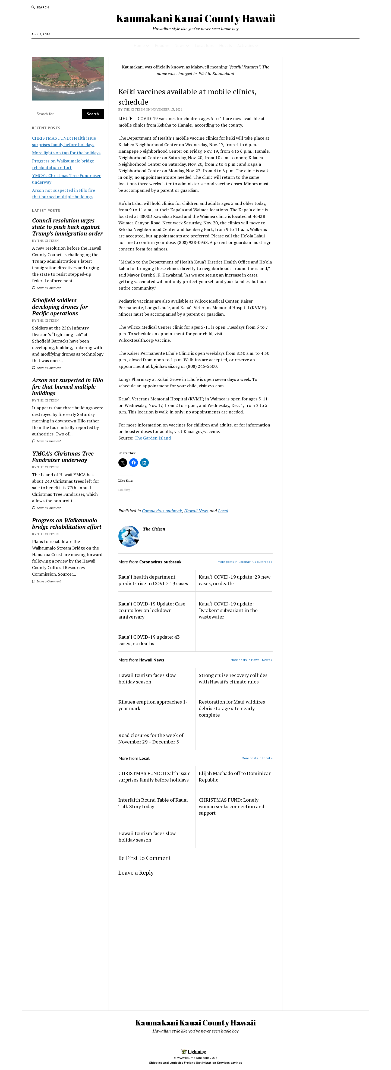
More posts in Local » (257, 758)
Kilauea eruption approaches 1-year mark (153, 704)
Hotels (225, 45)
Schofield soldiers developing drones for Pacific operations (60, 306)
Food (159, 45)
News (179, 45)
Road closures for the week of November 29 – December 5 (150, 738)
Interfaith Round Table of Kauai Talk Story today (153, 802)
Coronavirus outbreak (162, 511)
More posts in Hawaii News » (252, 660)
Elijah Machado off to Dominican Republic (235, 776)
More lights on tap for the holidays (66, 153)
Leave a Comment (46, 288)
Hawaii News (196, 511)
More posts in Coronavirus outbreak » (245, 562)
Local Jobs (204, 45)
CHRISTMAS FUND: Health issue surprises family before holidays (154, 776)
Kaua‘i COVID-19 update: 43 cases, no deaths (149, 640)
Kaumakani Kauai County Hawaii (195, 18)
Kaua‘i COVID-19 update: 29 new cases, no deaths (234, 579)
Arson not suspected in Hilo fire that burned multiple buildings (67, 386)
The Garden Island (152, 438)
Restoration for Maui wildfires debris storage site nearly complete (232, 708)
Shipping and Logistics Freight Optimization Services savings (195, 1062)
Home (139, 45)
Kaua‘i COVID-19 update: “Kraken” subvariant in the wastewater (228, 610)
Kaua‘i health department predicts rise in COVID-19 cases (153, 579)
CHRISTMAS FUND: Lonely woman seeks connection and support (231, 806)
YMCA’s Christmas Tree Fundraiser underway (63, 456)
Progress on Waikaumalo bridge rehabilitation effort (67, 523)
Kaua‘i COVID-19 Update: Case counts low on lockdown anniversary (151, 610)
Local (223, 511)
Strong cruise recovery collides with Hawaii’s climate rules (233, 678)
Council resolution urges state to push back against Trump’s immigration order (67, 227)
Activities (245, 45)
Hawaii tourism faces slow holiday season (147, 678)
